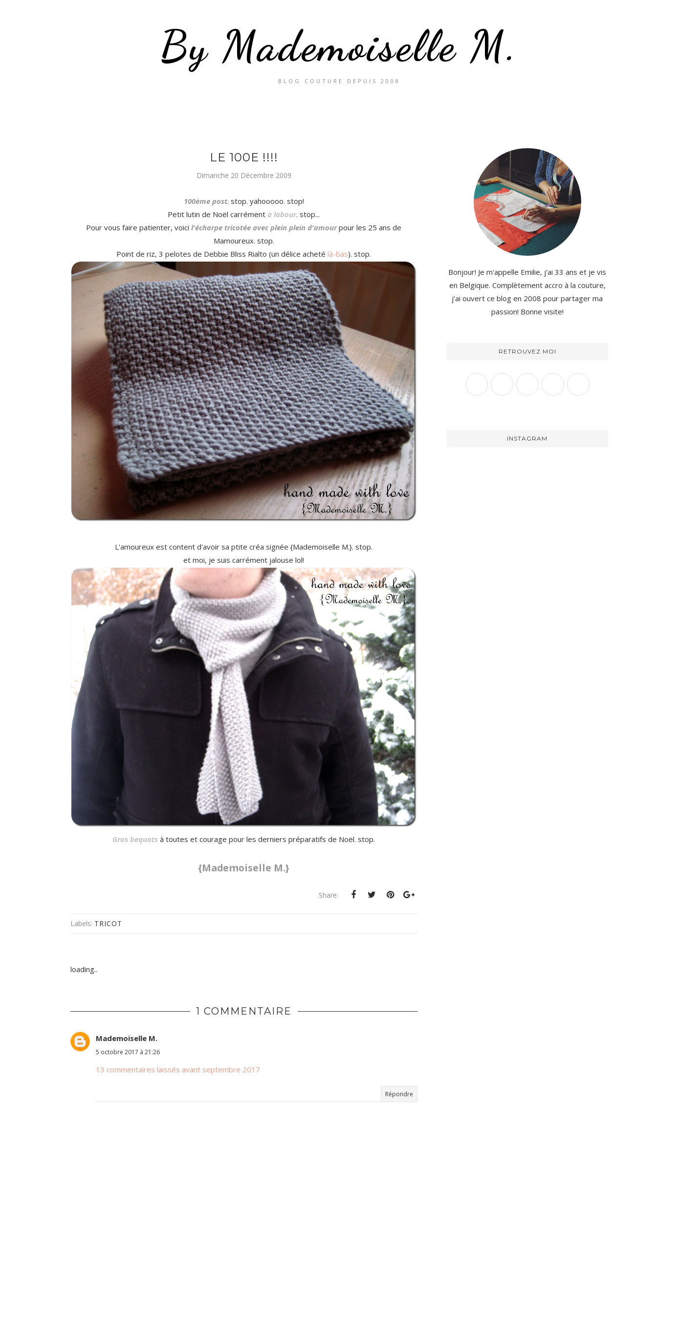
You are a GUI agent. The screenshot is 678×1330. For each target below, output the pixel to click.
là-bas (338, 254)
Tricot (108, 923)
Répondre (399, 1094)
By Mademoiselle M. (339, 46)
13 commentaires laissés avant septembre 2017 (178, 1069)
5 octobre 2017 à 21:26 (128, 1052)
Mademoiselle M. (126, 1038)
